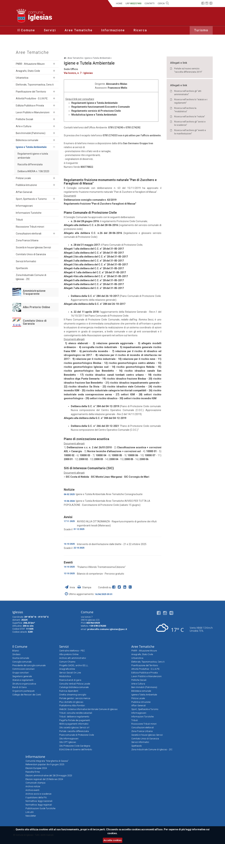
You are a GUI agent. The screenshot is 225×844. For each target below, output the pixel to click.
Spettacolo (22, 268)
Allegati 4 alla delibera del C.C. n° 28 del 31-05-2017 (94, 268)
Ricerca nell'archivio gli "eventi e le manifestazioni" (190, 132)
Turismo (201, 30)
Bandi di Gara (19, 687)
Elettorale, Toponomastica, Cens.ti (35, 84)
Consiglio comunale (21, 661)
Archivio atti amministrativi (72, 658)
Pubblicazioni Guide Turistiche (40, 808)
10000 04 (101, 455)
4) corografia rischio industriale (98, 347)
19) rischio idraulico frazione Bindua (124, 378)
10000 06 (132, 455)
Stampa (84, 587)
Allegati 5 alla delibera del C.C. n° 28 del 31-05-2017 (94, 280)
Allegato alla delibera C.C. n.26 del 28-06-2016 (91, 225)
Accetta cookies (113, 840)
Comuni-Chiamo (67, 661)
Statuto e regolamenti (22, 680)
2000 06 (143, 459)
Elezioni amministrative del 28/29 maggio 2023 (48, 775)
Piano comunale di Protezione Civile (76, 735)
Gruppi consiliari (20, 672)
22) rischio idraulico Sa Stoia (81, 386)
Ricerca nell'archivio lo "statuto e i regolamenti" (190, 101)
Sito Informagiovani (68, 738)
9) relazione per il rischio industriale (93, 359)
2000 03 (98, 459)
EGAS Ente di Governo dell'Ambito (75, 749)
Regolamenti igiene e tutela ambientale (33, 155)
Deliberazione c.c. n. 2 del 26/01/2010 (89, 447)
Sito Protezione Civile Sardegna (74, 745)
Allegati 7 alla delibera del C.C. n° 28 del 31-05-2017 (94, 288)
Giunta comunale (20, 658)
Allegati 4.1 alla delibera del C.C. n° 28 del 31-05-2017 (95, 272)
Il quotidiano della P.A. (36, 797)
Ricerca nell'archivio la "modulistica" (185, 110)
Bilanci (15, 650)
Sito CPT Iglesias (67, 742)
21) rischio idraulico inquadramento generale (132, 382)
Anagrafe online (67, 669)
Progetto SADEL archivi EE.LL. (74, 665)
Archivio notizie (32, 786)
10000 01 (151, 451)
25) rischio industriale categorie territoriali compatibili (114, 390)
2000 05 (128, 459)
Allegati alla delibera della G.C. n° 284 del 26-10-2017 (94, 303)
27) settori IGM (125, 394)
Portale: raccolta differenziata (74, 731)
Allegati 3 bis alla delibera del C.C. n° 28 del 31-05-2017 (96, 264)
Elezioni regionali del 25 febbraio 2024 (44, 779)
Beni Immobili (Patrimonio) (30, 133)
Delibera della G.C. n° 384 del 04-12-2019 (95, 406)
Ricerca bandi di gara (70, 680)
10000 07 (150, 455)
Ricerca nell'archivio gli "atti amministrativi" (187, 93)
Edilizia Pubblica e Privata (30, 105)
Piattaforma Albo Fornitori (72, 705)
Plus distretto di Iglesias (71, 702)
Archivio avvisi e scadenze (38, 793)
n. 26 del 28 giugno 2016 (85, 221)
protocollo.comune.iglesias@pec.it (107, 629)
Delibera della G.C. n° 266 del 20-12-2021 (95, 426)
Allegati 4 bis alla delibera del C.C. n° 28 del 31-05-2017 (96, 276)
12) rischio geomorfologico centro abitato (129, 363)
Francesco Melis (117, 87)
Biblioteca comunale (27, 140)
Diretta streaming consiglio (72, 694)
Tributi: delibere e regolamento (74, 716)
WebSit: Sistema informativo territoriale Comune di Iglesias (88, 709)
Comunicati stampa (35, 782)
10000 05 (116, 455)
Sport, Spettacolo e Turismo (31, 199)
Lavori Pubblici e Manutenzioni (32, 112)
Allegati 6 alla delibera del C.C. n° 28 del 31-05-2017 (94, 284)
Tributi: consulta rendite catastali (75, 713)
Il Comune (26, 30)
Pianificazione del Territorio (31, 91)
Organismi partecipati (23, 691)
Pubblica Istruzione (26, 185)
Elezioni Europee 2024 (36, 768)
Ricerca (140, 30)
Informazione (113, 30)
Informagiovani (24, 205)
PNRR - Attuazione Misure (30, 63)
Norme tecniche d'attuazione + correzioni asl (114, 451)
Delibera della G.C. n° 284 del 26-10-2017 (95, 296)
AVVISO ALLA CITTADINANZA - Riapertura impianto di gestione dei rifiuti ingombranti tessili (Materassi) (117, 523)
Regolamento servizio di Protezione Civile (96, 110)
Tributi (19, 219)
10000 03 (85, 455)
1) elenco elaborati (76, 343)
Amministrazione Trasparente (34, 292)
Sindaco (16, 654)
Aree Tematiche (78, 30)
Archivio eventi (32, 790)
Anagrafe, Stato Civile (28, 70)
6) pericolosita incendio (93, 351)
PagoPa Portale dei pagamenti (74, 720)
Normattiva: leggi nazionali (38, 801)
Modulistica (65, 676)
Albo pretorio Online (68, 654)
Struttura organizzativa (24, 683)
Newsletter (30, 815)
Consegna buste (133, 494)
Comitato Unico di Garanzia (31, 254)
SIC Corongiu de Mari (136, 476)
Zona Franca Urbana (27, 240)
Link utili (29, 812)
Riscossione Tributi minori (30, 226)
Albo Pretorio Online (36, 307)
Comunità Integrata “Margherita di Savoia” (46, 761)
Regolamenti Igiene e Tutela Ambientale (94, 102)
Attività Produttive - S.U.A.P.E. (32, 98)
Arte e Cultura (23, 126)
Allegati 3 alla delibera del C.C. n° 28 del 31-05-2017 (94, 260)
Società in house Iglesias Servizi (33, 247)
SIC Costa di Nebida (77, 476)
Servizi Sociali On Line (70, 672)
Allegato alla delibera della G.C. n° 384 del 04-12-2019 (95, 418)
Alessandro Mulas (116, 83)
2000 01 (68, 459)
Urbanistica (22, 77)
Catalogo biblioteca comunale (74, 687)
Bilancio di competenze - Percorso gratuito (100, 573)
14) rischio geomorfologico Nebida (133, 366)
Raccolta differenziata (30, 164)
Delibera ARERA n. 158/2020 (33, 171)
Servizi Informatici (26, 261)
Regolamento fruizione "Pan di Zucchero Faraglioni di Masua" (100, 203)
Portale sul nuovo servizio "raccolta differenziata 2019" (188, 70)
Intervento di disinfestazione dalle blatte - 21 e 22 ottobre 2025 (111, 544)
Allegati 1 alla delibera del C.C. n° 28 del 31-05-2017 (94, 248)
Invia (70, 587)
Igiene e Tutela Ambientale (31, 147)
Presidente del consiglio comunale (29, 665)
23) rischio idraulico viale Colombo (123, 386)
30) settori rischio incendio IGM (138, 398)
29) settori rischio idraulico (101, 398)
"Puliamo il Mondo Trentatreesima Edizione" (101, 567)
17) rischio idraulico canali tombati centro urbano (112, 374)
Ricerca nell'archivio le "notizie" (189, 116)
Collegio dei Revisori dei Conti (26, 694)
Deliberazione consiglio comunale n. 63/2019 (90, 199)
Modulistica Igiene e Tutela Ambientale (94, 114)
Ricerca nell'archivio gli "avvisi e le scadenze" (189, 123)
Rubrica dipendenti (68, 691)
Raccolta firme (32, 771)
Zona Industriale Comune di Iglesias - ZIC (31, 277)
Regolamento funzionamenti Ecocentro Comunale (100, 106)
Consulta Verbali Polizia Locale (74, 683)
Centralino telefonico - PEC (72, 650)
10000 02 (69, 455)
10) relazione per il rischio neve (136, 359)
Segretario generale (22, 676)
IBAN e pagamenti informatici (73, 723)
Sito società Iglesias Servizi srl (74, 727)
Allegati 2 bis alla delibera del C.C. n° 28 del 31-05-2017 (96, 256)
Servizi (50, 30)
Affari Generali (24, 192)
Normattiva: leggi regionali (38, 804)
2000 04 (113, 459)
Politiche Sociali (24, 119)
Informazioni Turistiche (28, 212)
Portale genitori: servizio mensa (74, 698)
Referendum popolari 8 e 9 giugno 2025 (44, 764)
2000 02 (83, 459)
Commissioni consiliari (23, 669)
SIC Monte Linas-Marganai (106, 476)
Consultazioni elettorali (28, 233)
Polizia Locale (23, 178)
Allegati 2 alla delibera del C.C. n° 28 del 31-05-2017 (94, 252)
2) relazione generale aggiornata (113, 343)
